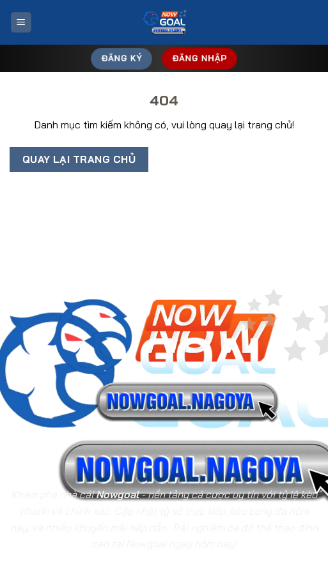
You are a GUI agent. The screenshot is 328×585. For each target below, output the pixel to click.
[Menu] (21, 22)
